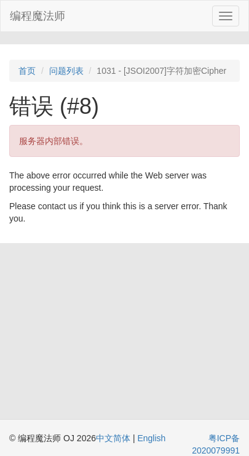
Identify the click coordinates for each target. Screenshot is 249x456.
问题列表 (66, 71)
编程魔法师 (37, 16)
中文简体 (114, 438)
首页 (27, 71)
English (151, 438)
